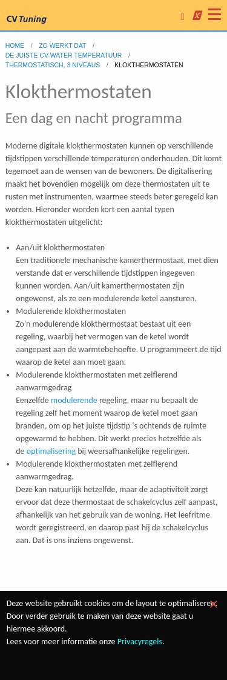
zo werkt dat (62, 45)
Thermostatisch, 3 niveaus (52, 64)
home (15, 45)
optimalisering (51, 451)
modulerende (74, 400)
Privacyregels (139, 641)
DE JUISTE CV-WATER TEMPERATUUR (63, 55)
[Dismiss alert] (213, 604)
